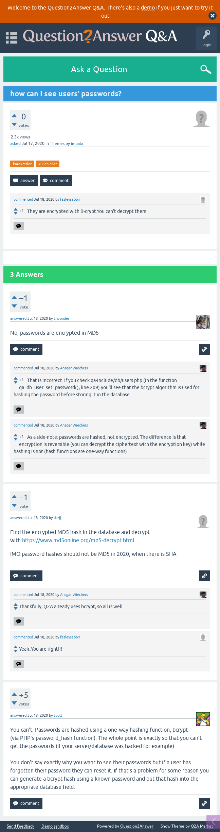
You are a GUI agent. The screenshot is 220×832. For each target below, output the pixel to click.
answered (18, 318)
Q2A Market (202, 826)
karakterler (22, 164)
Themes (57, 143)
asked (15, 143)
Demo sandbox (55, 826)
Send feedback (20, 826)
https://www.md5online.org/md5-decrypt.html (78, 540)
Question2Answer (136, 826)
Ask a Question (99, 69)
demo (148, 7)
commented (23, 199)
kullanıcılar (47, 164)
